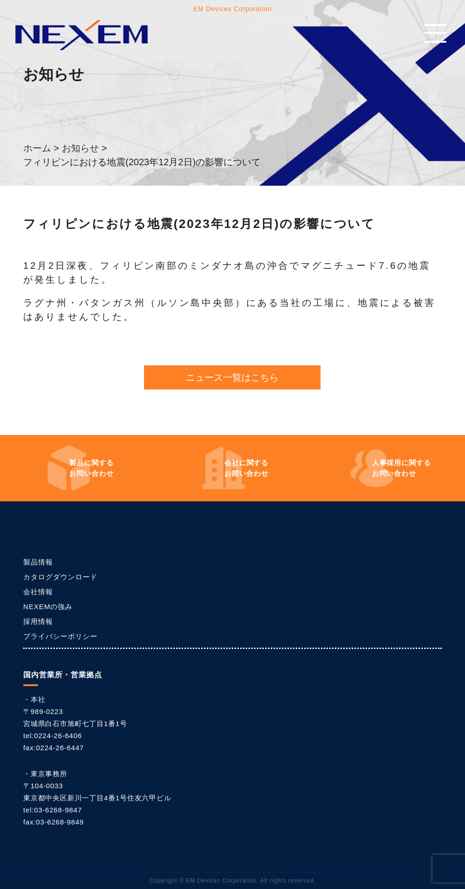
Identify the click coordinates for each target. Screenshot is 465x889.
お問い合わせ (91, 467)
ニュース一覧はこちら (232, 377)
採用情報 (38, 621)
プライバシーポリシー (60, 636)
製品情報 (38, 562)
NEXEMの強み (47, 606)
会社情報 (38, 592)
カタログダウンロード (60, 577)
